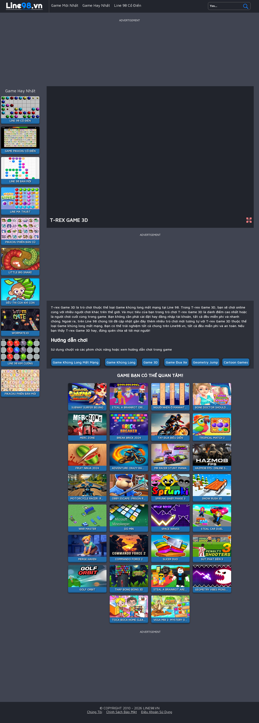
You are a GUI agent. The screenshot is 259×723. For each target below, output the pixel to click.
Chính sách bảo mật (121, 712)
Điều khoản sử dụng (156, 712)
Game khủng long (121, 362)
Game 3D (150, 362)
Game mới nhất (64, 5)
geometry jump (205, 362)
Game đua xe (176, 362)
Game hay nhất (96, 5)
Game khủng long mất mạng (75, 362)
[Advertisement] (129, 52)
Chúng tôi (94, 712)
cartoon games (236, 362)
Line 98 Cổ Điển (127, 5)
